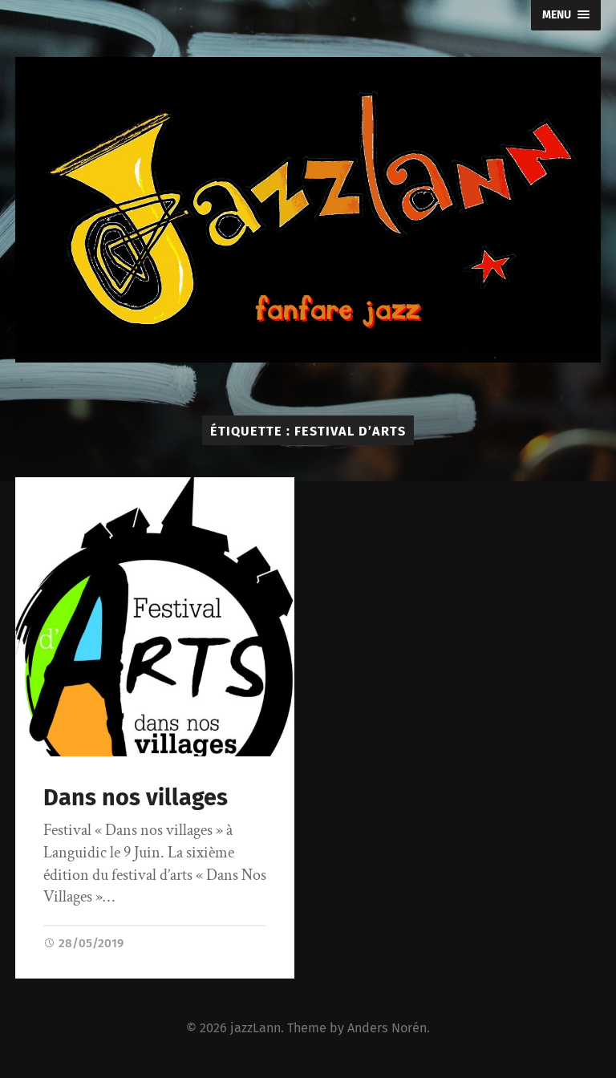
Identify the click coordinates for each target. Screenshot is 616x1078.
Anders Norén (387, 1027)
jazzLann (255, 1027)
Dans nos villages (135, 798)
